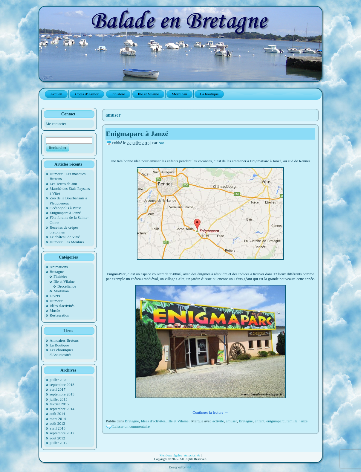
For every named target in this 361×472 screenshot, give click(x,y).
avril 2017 (57, 389)
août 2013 (57, 423)
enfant (259, 421)
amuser (231, 421)
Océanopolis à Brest (65, 208)
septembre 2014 (62, 409)
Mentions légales (171, 455)
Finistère (60, 276)
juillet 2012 (59, 443)
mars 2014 (58, 418)
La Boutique (59, 345)
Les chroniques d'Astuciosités (61, 352)
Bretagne (57, 271)
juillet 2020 (59, 380)
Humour (56, 301)
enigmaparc (275, 421)
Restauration (59, 315)
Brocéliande (66, 286)
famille (291, 421)
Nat (161, 142)
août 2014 (57, 413)
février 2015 (59, 404)
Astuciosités (192, 455)
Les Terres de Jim (63, 183)
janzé (303, 421)
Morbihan (61, 291)
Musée (55, 310)
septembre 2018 (62, 384)
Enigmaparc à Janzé (65, 212)
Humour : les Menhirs (67, 242)
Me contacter (56, 123)
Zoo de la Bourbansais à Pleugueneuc (68, 200)
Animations (59, 267)
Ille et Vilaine (63, 281)
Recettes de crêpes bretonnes (64, 229)
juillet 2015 (59, 399)
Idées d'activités (62, 305)
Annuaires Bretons (64, 340)
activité (218, 421)
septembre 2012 (62, 433)
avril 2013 (57, 428)
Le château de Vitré (65, 237)
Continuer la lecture (210, 412)
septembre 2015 (62, 394)
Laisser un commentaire (131, 426)
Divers (55, 296)
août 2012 (57, 438)
